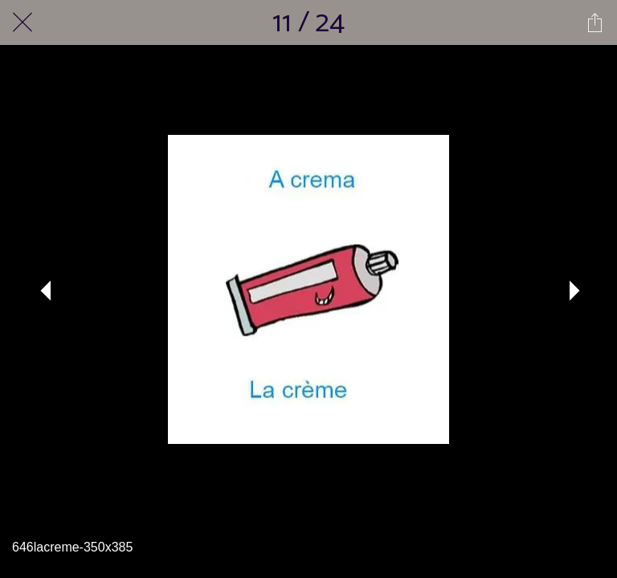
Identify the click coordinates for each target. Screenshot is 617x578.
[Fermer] (22, 22)
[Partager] (594, 22)
